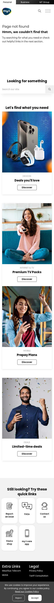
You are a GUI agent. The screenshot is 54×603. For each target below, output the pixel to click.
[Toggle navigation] (48, 10)
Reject (18, 597)
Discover (27, 187)
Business (25, 2)
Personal (7, 2)
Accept (35, 597)
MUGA (5, 575)
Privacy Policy (36, 570)
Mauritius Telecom (11, 570)
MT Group (44, 2)
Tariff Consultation (38, 575)
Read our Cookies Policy (27, 591)
